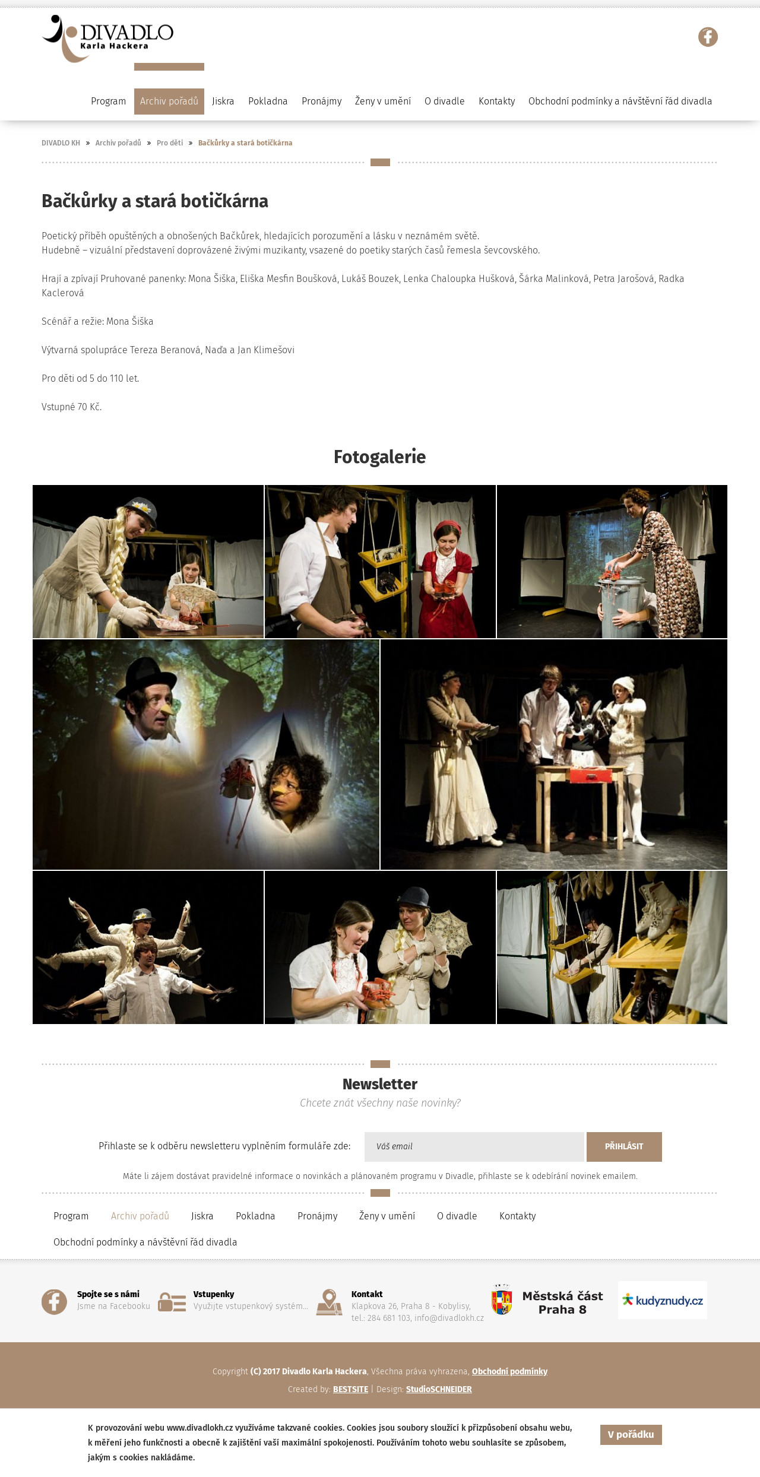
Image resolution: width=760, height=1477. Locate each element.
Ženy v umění (387, 1216)
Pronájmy (321, 101)
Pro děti (170, 143)
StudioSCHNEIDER (439, 1389)
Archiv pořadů (118, 143)
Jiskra (223, 101)
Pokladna (268, 101)
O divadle (457, 1216)
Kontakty (497, 101)
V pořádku (631, 1434)
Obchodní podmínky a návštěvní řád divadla (620, 101)
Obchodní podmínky (509, 1372)
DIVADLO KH (61, 143)
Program (71, 1216)
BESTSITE (350, 1389)
